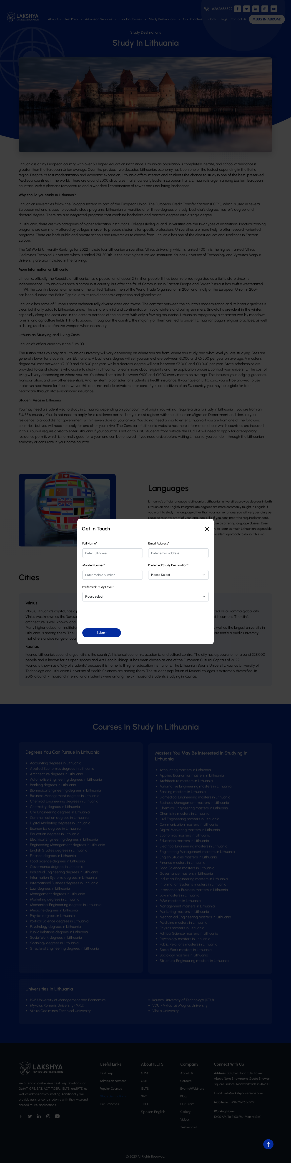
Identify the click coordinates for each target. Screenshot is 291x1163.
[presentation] (116, 615)
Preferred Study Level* (98, 587)
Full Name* (89, 543)
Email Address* (158, 543)
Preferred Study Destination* (168, 565)
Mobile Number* (93, 565)
